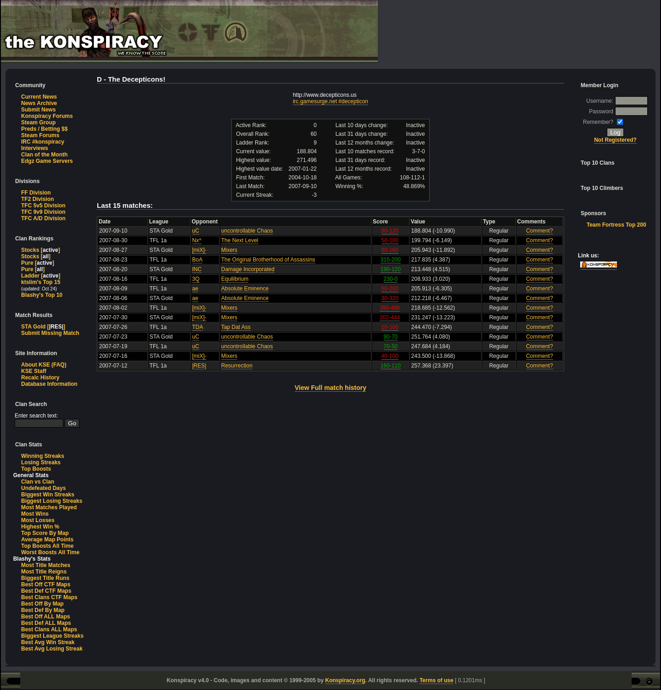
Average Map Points (47, 539)
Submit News (38, 109)
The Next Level (239, 240)
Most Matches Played (49, 507)
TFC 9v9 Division (43, 212)
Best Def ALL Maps (46, 623)
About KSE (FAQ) (44, 365)
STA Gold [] (43, 326)
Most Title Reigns (44, 571)
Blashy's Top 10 (41, 295)
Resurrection (236, 365)
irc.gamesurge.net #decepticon (330, 101)
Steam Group (38, 122)
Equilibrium (234, 279)
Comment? (539, 231)
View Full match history (330, 387)
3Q (196, 279)
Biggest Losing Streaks (51, 501)
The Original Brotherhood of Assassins (268, 259)
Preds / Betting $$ (44, 129)
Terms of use (437, 680)
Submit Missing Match (50, 333)
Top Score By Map (45, 533)
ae (195, 288)
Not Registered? (615, 140)
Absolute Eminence (245, 288)
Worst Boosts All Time (50, 552)
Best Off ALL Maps (45, 616)
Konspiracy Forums (47, 116)
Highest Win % (40, 526)
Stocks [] (40, 250)
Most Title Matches (45, 565)
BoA (197, 259)
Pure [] (37, 263)
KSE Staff (33, 371)
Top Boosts (36, 469)
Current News (39, 97)
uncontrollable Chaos (247, 231)
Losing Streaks (41, 462)
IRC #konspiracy (42, 142)
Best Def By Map (43, 610)
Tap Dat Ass (236, 327)
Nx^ (197, 240)
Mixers (229, 250)
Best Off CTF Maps (45, 584)
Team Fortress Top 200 (616, 225)
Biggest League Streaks (52, 636)
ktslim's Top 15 (40, 282)
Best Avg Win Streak (47, 642)
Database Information (49, 384)
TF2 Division (37, 199)
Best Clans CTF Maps (49, 597)
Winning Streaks (42, 456)
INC (197, 269)
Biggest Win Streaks (47, 494)
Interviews (34, 148)
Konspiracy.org (345, 680)
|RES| (199, 365)
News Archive (39, 103)
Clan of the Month (44, 154)
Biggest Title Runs (45, 578)
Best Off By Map (42, 604)
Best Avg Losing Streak (52, 648)
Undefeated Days (43, 488)
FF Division (36, 192)
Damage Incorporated (247, 269)
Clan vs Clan (37, 482)
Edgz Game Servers (47, 161)
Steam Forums (40, 135)
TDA (197, 327)
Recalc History (40, 377)
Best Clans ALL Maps (49, 629)
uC (195, 231)
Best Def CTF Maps (46, 591)
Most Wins (35, 514)
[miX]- (199, 250)
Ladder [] (40, 276)
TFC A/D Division (43, 218)
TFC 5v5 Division (43, 205)
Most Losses (38, 520)
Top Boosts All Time (47, 546)
